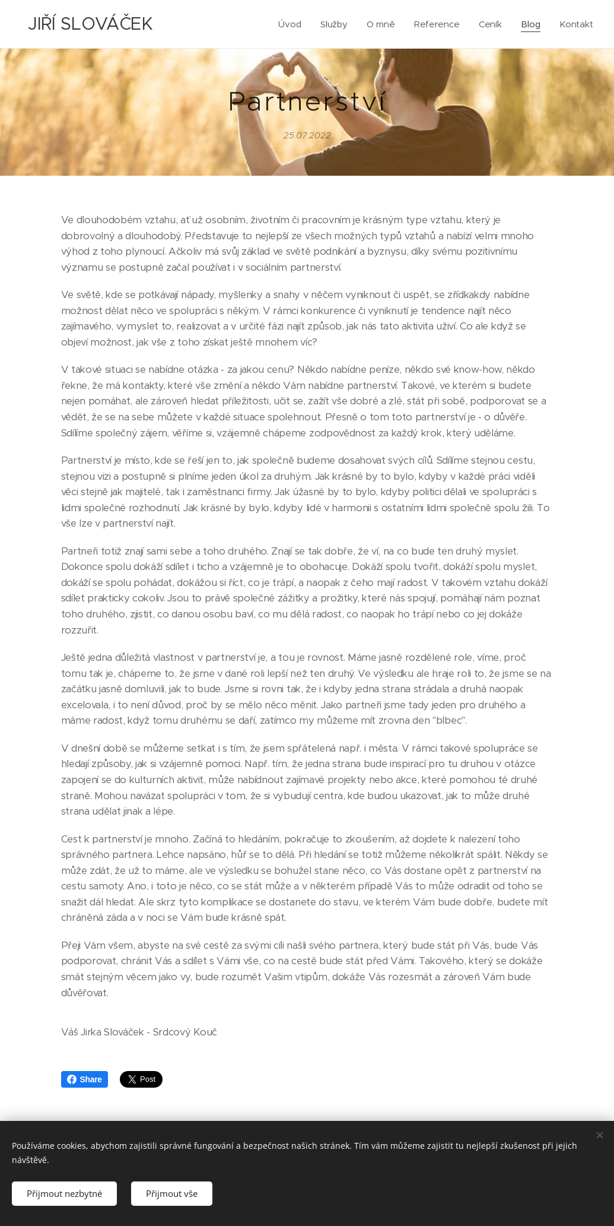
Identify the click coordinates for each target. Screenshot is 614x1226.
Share (84, 1079)
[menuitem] (290, 24)
